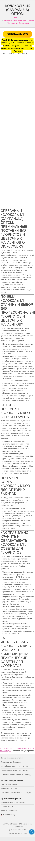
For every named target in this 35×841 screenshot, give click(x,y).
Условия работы (7, 806)
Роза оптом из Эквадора (10, 784)
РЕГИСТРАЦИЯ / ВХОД (17, 34)
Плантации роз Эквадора (11, 762)
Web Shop (18, 18)
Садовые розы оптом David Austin (14, 770)
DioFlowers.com (6, 748)
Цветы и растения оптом (17, 834)
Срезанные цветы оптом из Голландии (18, 20)
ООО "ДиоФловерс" (10, 824)
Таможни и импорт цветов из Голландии (16, 774)
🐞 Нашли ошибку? (8, 815)
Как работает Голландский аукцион (14, 766)
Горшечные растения (9, 788)
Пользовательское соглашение (13, 802)
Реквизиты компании (9, 810)
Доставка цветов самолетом (12, 758)
